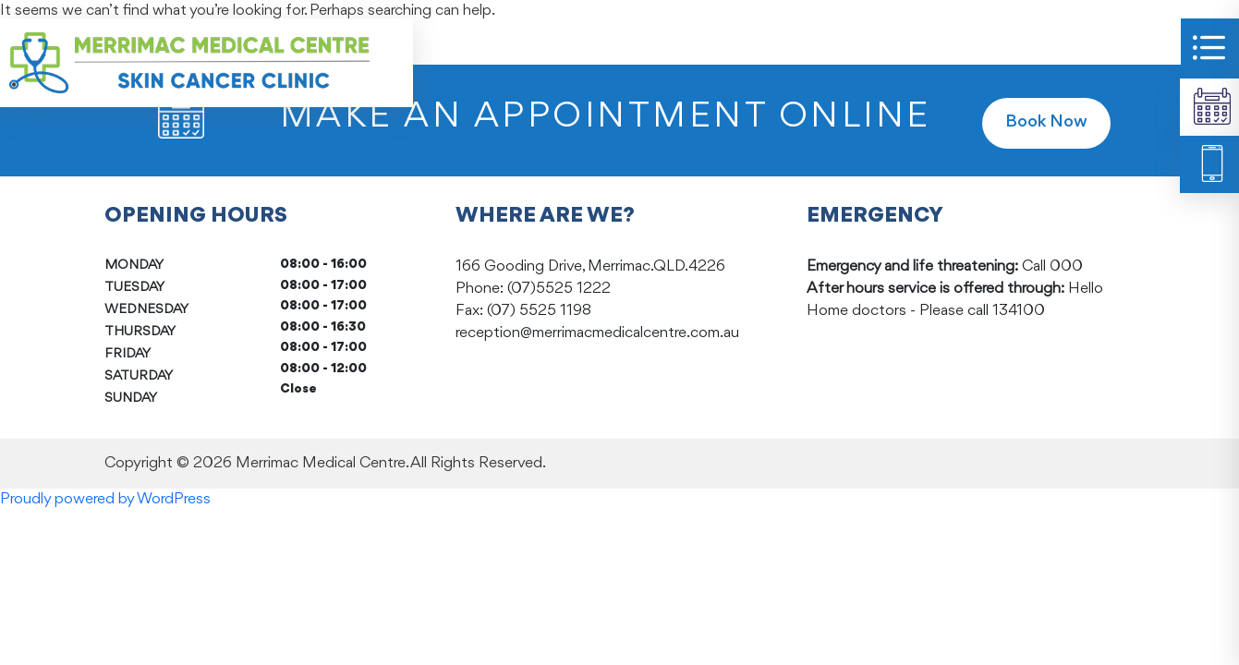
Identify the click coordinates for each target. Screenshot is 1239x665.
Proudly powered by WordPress (105, 499)
